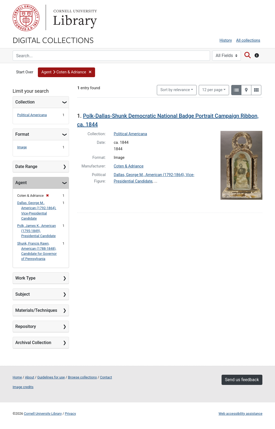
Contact (106, 377)
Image (22, 147)
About (29, 377)
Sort (175, 90)
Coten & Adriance (129, 166)
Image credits (23, 387)
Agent (21, 182)
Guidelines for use (51, 377)
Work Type (25, 278)
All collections (248, 40)
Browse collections (82, 377)
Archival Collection (33, 342)
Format (22, 134)
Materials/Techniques (36, 310)
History (226, 40)
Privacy (70, 414)
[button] (66, 72)
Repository (25, 326)
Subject (22, 294)
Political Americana (32, 115)
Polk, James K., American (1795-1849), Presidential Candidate (36, 231)
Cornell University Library (43, 414)
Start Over (24, 72)
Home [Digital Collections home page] (17, 377)
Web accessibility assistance (240, 414)
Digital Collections (53, 39)
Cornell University (26, 17)
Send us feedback (242, 379)
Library (74, 17)
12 (212, 89)
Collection (25, 102)
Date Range (26, 166)
